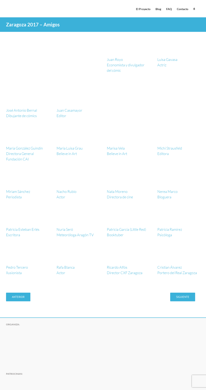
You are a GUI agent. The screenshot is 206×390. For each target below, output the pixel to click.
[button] (194, 8)
